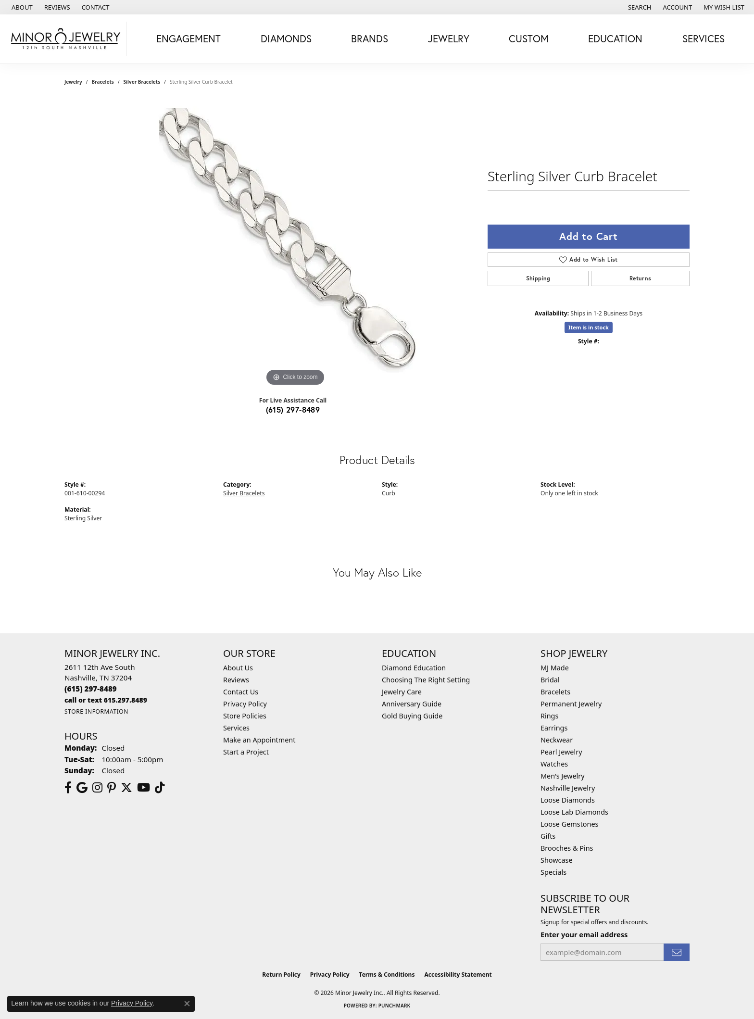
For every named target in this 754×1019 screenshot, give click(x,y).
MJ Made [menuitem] (554, 667)
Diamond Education (414, 667)
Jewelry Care (402, 691)
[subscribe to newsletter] (677, 952)
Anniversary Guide (411, 703)
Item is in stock (588, 327)
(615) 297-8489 (293, 409)
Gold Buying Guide (412, 715)
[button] (639, 7)
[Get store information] (96, 711)
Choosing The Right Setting (426, 679)
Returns (640, 278)
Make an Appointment (259, 739)
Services (703, 38)
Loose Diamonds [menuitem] (567, 800)
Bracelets (103, 81)
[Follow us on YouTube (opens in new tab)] (143, 787)
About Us (238, 667)
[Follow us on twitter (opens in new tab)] (126, 787)
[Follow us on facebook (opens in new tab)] (68, 787)
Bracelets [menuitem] (555, 691)
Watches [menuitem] (554, 763)
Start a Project (246, 751)
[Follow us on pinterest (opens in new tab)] (111, 787)
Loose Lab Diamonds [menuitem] (574, 812)
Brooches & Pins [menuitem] (566, 848)
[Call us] (105, 699)
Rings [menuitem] (549, 715)
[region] (295, 244)
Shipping (538, 278)
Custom (529, 38)
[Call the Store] (90, 688)
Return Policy (281, 974)
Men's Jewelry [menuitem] (562, 775)
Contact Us (240, 691)
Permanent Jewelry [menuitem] (571, 703)
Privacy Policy (245, 703)
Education (615, 38)
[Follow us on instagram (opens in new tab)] (97, 787)
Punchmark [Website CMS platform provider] (394, 1005)
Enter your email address (584, 934)
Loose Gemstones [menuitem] (569, 824)
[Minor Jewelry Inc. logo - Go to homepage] (66, 39)
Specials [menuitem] (553, 872)
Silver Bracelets (142, 81)
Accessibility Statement (457, 974)
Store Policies (244, 715)
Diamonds (286, 38)
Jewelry (448, 38)
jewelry (73, 81)
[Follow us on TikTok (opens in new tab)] (160, 787)
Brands (369, 38)
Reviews (236, 679)
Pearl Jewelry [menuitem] (561, 751)
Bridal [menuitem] (550, 679)
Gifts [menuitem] (547, 836)
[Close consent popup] (187, 1003)
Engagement (188, 38)
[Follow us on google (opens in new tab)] (82, 787)
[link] (21, 7)
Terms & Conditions (387, 974)
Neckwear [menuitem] (556, 739)
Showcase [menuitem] (556, 860)
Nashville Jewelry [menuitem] (567, 788)
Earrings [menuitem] (553, 727)
